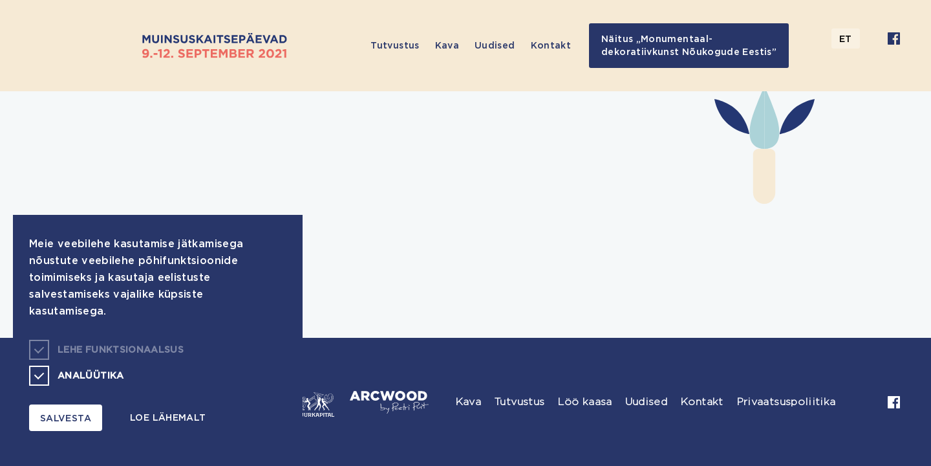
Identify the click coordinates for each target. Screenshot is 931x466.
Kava (447, 45)
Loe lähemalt (168, 417)
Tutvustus (394, 45)
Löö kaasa (584, 401)
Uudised (495, 45)
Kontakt (551, 45)
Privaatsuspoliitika (786, 401)
